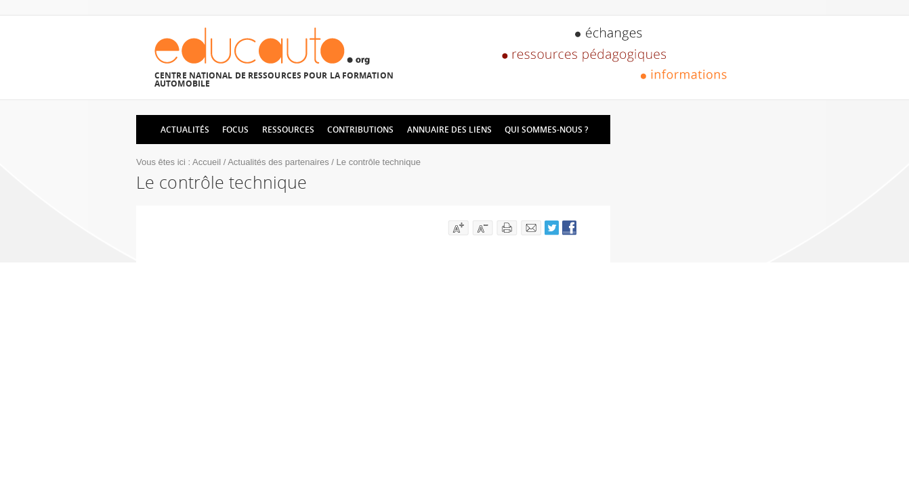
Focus (235, 129)
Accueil (206, 162)
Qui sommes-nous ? (546, 129)
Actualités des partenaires (278, 162)
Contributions (360, 129)
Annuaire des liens (449, 129)
